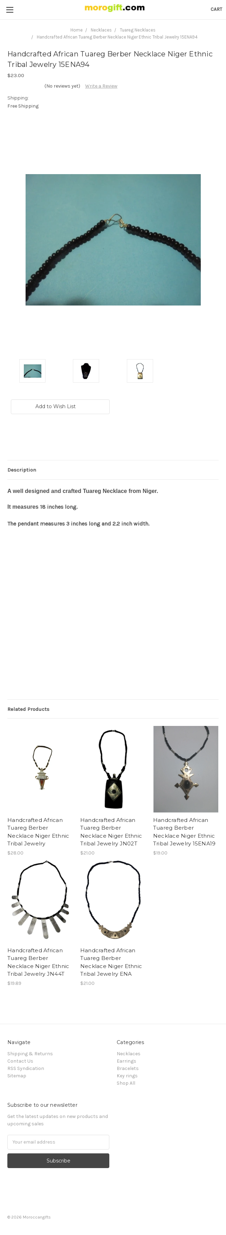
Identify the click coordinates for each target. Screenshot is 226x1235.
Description (21, 470)
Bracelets (128, 1068)
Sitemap (16, 1076)
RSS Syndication (25, 1068)
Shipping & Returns (30, 1054)
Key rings (127, 1076)
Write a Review (101, 86)
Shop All (126, 1083)
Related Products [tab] (28, 709)
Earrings (126, 1061)
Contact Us (20, 1061)
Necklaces (129, 1054)
